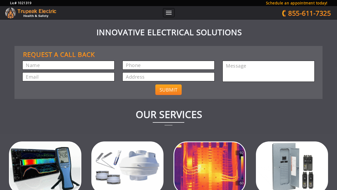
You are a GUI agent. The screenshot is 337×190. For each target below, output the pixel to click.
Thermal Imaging (195, 16)
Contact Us (260, 16)
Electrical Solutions (230, 16)
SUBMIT (169, 96)
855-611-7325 (304, 15)
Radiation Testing (133, 16)
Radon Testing (164, 16)
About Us (105, 16)
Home (89, 17)
